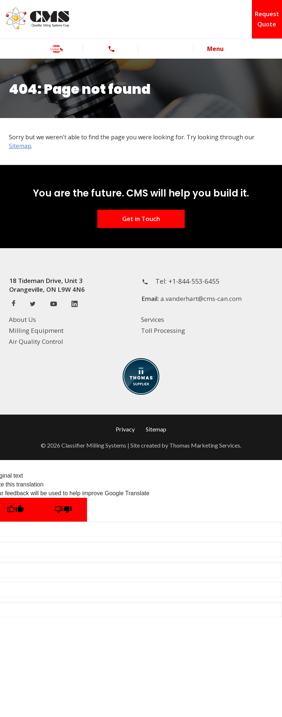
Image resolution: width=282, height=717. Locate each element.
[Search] (166, 48)
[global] (56, 49)
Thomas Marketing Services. (205, 445)
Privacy (125, 429)
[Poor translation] (63, 510)
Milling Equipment (36, 330)
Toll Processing (163, 330)
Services (152, 319)
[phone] (111, 49)
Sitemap (20, 146)
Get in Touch (141, 218)
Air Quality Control (36, 341)
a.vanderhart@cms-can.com (201, 298)
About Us (22, 319)
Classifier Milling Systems (93, 445)
